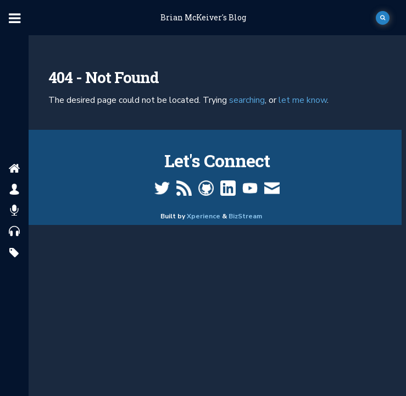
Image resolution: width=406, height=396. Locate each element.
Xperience (203, 216)
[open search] (383, 18)
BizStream (245, 216)
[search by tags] (14, 253)
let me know (303, 100)
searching (247, 100)
